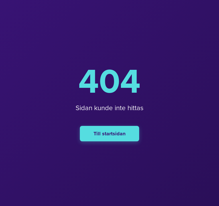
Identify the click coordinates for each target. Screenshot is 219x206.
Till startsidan (109, 133)
